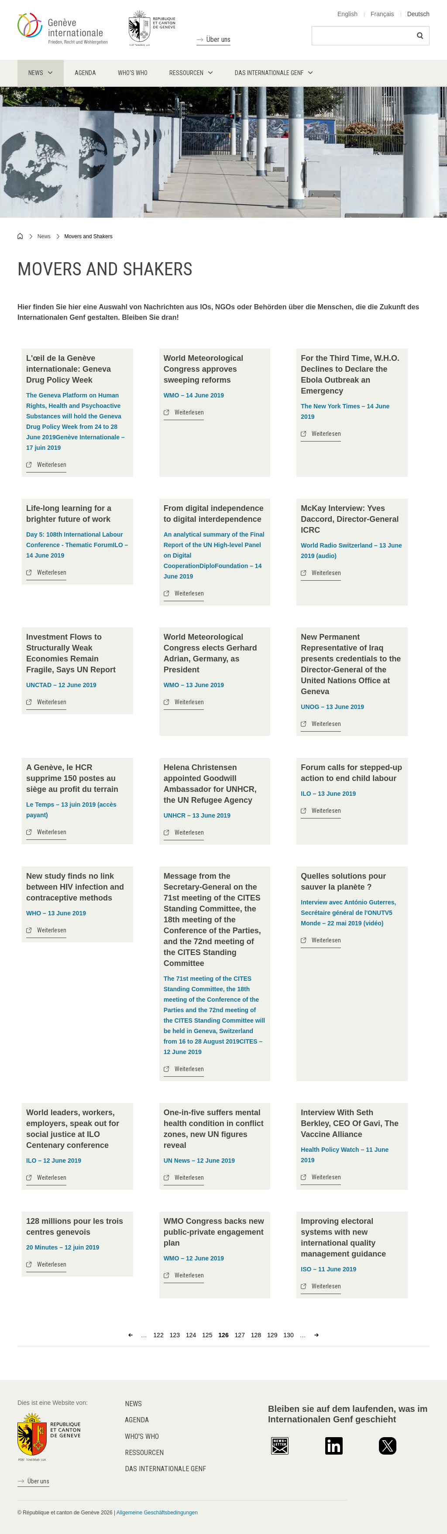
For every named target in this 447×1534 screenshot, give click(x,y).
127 (240, 1335)
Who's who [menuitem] (133, 72)
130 (288, 1335)
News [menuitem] (35, 72)
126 (223, 1335)
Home (20, 236)
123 (175, 1335)
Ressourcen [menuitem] (186, 72)
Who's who (142, 1436)
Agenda (137, 1420)
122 (158, 1335)
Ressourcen (144, 1452)
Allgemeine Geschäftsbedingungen (157, 1513)
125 (207, 1335)
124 (191, 1335)
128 (256, 1335)
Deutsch (418, 13)
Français (382, 13)
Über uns (218, 39)
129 (272, 1335)
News (44, 236)
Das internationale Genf (165, 1469)
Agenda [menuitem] (85, 72)
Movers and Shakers (89, 236)
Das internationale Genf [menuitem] (269, 72)
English (347, 13)
